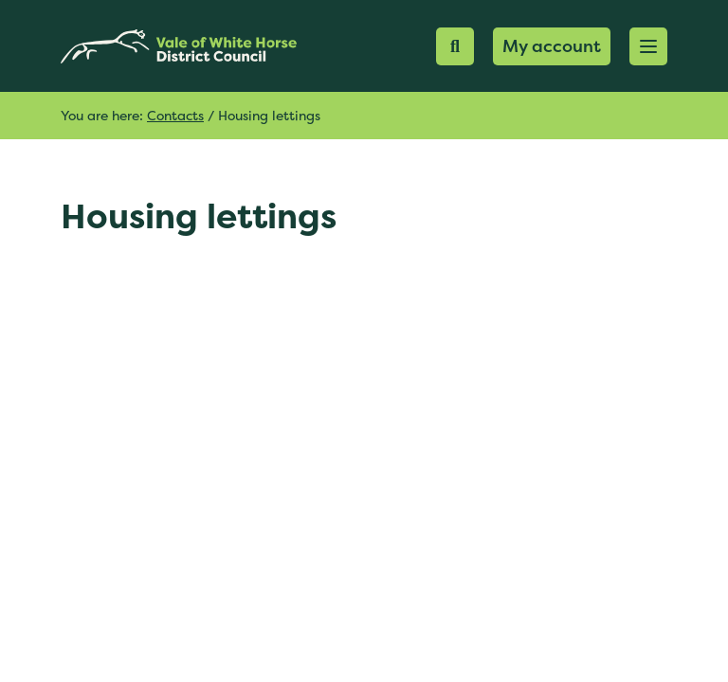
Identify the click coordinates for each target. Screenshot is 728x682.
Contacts (175, 115)
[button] (648, 46)
